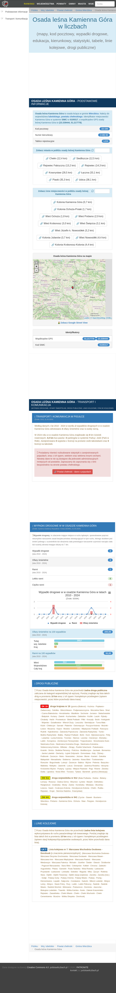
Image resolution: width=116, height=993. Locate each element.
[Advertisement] (15, 40)
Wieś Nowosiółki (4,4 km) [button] (91, 237)
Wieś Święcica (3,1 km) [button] (90, 223)
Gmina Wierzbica (83, 10)
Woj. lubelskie (47, 10)
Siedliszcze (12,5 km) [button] (86, 158)
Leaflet (86, 318)
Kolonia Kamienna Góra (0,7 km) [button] (72, 202)
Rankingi (29, 4)
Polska (34, 10)
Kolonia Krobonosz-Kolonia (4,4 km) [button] (72, 244)
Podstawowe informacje (16, 12)
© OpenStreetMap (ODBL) (101, 318)
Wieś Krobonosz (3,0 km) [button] (55, 223)
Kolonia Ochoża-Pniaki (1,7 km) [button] (72, 209)
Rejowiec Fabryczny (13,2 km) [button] (58, 165)
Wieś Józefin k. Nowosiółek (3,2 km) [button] (72, 230)
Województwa (45, 4)
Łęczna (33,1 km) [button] (89, 172)
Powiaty (61, 4)
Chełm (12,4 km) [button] (56, 158)
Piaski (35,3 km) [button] (59, 179)
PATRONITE (82, 967)
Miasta (82, 4)
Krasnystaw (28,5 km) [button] (58, 172)
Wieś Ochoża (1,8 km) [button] (55, 216)
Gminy (72, 4)
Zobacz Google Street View (73, 322)
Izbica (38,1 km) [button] (85, 179)
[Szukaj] (105, 4)
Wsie (91, 4)
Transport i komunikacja (16, 18)
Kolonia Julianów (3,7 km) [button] (54, 237)
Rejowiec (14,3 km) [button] (93, 165)
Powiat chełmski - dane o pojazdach (72, 471)
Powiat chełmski (64, 10)
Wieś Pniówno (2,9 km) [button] (89, 216)
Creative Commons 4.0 (38, 967)
